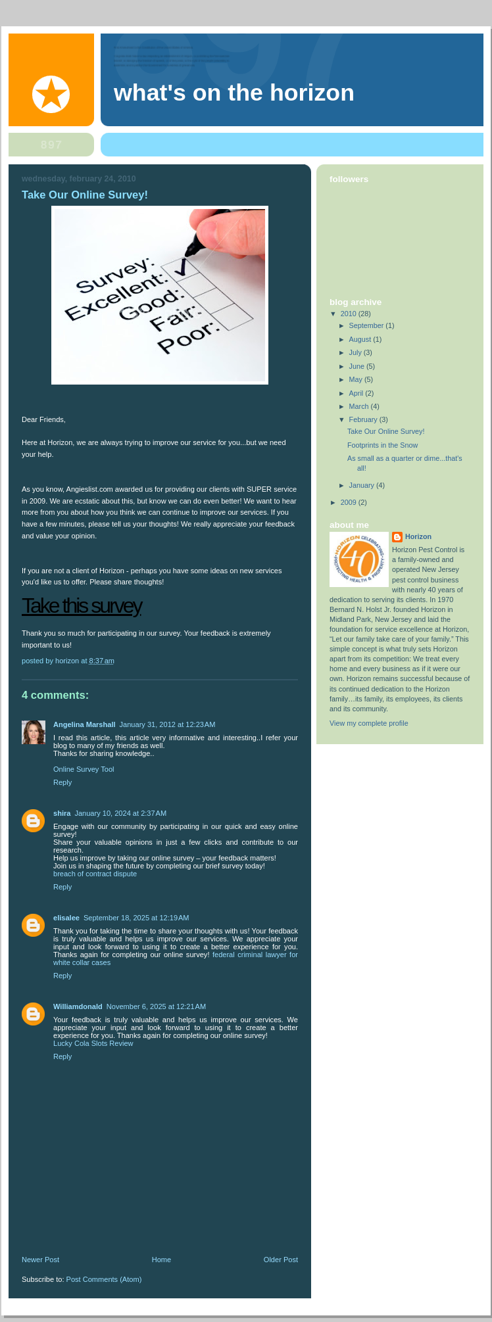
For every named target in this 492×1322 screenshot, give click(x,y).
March (360, 406)
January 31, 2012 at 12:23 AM (168, 724)
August (361, 339)
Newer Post (40, 1259)
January (362, 485)
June (357, 366)
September (367, 325)
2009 (349, 502)
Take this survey (81, 605)
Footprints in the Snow (382, 445)
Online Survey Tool (83, 769)
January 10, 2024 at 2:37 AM (120, 813)
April (357, 393)
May (356, 379)
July (356, 352)
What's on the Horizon (234, 93)
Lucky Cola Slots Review (93, 1043)
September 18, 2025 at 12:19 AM (136, 918)
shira (61, 813)
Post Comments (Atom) (104, 1279)
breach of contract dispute (95, 874)
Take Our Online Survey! (385, 431)
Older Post (281, 1259)
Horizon (418, 536)
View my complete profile (369, 723)
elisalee (66, 918)
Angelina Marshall (84, 724)
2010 (349, 314)
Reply (62, 782)
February (364, 419)
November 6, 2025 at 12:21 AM (156, 1006)
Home (161, 1259)
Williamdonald (78, 1006)
